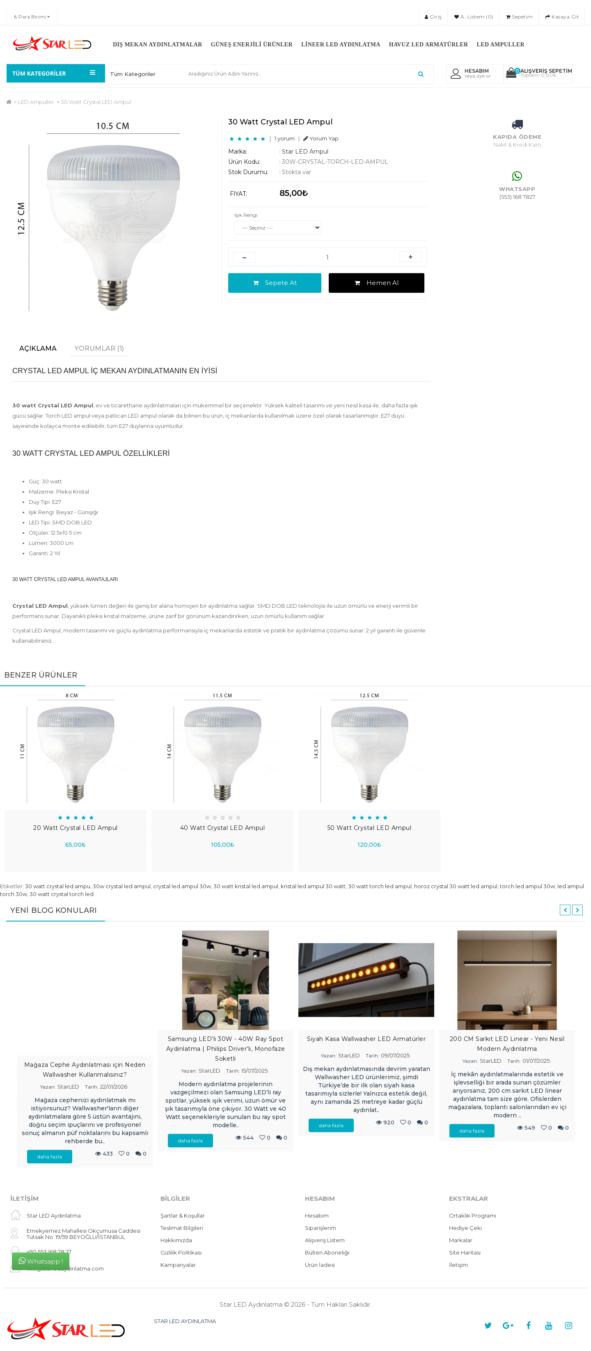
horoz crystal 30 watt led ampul (455, 886)
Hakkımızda (176, 1240)
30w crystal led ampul (122, 886)
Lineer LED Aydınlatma (340, 44)
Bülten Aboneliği (327, 1252)
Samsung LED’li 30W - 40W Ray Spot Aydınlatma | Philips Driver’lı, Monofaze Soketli (225, 1048)
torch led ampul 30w (527, 886)
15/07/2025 (254, 1070)
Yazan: (48, 1087)
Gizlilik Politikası (181, 1252)
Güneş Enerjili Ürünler (252, 44)
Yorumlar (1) (99, 348)
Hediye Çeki (465, 1228)
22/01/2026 (113, 1086)
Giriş (433, 17)
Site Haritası (465, 1252)
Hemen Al (377, 283)
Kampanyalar (178, 1264)
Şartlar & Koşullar (182, 1215)
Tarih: (91, 1087)
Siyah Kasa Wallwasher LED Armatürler (366, 1039)
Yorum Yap (321, 138)
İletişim (458, 1264)
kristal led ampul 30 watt (313, 886)
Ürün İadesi (320, 1264)
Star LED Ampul (305, 151)
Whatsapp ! (40, 1261)
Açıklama (38, 348)
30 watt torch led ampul (380, 886)
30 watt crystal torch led (62, 894)
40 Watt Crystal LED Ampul (222, 828)
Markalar (460, 1240)
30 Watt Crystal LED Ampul (96, 102)
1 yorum (285, 138)
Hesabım (317, 1215)
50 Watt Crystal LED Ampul (370, 828)
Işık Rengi (245, 215)
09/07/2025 (395, 1055)
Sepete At (275, 283)
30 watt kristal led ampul (245, 886)
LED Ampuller (500, 44)
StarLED (68, 1086)
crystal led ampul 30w (182, 886)
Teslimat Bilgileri (181, 1228)
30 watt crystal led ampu (57, 886)
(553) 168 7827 (517, 196)
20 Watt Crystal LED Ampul (75, 828)
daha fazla (49, 1156)
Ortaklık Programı (472, 1215)
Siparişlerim (320, 1228)
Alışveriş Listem (325, 1240)
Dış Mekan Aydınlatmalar (157, 44)
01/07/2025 (536, 1060)
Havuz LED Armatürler (428, 44)
